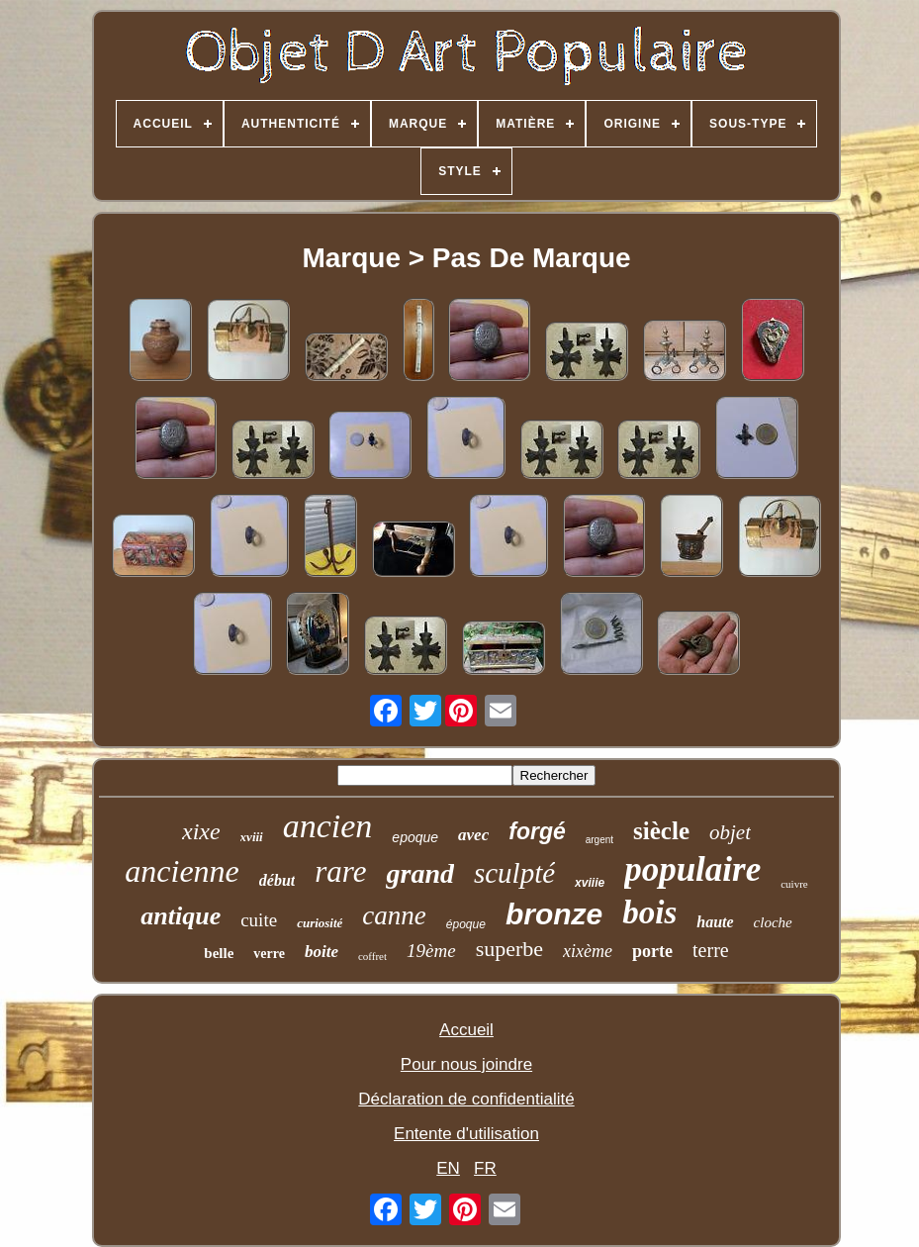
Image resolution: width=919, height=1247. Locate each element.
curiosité (319, 922)
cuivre (794, 884)
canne (393, 915)
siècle (661, 830)
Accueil (466, 1029)
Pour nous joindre (466, 1064)
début (277, 880)
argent (599, 839)
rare (340, 871)
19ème (431, 950)
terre (710, 950)
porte (652, 951)
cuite (258, 920)
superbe (509, 948)
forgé (537, 831)
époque (466, 924)
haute (714, 921)
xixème (587, 951)
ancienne (182, 871)
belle (218, 953)
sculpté (514, 873)
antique (180, 916)
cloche (773, 922)
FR (485, 1168)
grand (419, 873)
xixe (201, 831)
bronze (553, 914)
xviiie (589, 883)
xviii (251, 836)
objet (730, 832)
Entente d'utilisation (466, 1133)
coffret (372, 956)
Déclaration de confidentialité (466, 1099)
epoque (415, 837)
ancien (328, 826)
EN (448, 1168)
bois (649, 912)
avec (473, 834)
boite (321, 951)
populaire (692, 869)
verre (269, 953)
